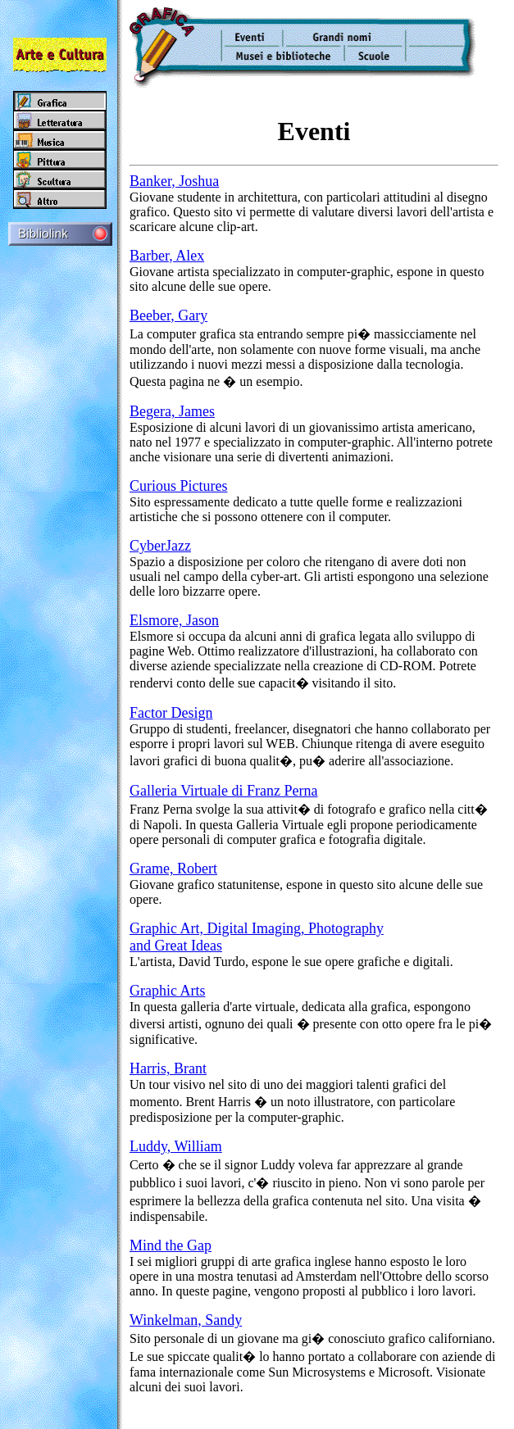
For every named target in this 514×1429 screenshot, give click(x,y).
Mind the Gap (171, 1245)
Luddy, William (176, 1146)
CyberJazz (160, 546)
